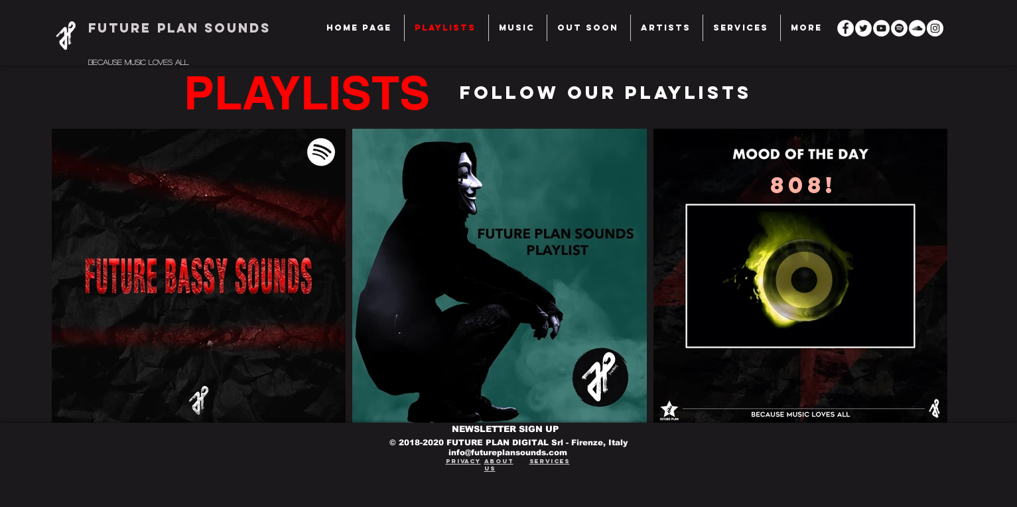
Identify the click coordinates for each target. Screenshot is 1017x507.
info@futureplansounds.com (507, 452)
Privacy (463, 461)
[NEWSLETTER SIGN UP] (508, 429)
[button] (741, 28)
